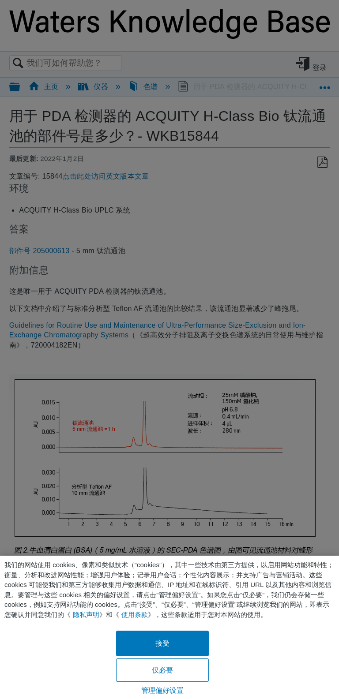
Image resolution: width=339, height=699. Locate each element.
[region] (169, 627)
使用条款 (134, 614)
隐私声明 (86, 614)
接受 (162, 643)
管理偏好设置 (162, 690)
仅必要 (162, 670)
